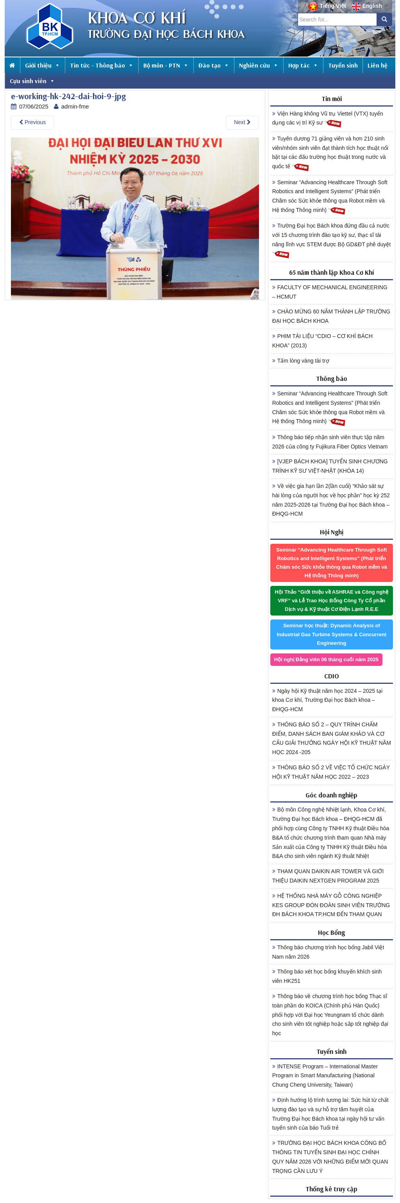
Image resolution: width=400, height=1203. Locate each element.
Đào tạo (213, 65)
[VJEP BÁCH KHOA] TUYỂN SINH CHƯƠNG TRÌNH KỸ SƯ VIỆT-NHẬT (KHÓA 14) (330, 466)
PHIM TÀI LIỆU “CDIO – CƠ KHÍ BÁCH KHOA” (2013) (322, 341)
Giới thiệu (42, 65)
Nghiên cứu (259, 65)
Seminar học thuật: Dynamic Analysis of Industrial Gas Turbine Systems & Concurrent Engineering (331, 634)
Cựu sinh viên (32, 81)
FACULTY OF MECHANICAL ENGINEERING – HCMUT (330, 292)
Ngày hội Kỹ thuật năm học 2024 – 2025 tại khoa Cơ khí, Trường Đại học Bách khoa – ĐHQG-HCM (327, 700)
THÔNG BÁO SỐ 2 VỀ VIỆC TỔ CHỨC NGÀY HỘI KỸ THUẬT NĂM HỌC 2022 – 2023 (331, 772)
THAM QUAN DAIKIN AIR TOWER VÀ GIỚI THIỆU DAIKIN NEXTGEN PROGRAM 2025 (328, 876)
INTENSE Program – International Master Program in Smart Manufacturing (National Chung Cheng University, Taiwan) (325, 1075)
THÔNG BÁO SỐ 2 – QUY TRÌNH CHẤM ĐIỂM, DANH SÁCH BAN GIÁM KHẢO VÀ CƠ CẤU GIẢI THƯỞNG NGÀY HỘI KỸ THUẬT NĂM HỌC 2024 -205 (331, 738)
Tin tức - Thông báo (102, 65)
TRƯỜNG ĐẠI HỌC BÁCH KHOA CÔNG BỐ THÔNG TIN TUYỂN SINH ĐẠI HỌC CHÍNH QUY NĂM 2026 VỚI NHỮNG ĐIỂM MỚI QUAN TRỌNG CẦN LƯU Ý (330, 1157)
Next (242, 122)
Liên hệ (378, 65)
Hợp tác (303, 65)
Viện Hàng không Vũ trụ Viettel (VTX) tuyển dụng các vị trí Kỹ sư (327, 119)
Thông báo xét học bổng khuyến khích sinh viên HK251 (327, 976)
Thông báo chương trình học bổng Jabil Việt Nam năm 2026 (328, 952)
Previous (32, 122)
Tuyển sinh (343, 65)
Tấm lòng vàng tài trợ (300, 361)
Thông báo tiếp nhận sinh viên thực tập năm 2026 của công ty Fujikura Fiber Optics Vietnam (330, 442)
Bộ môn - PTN (166, 65)
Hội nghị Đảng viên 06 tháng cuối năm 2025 (326, 659)
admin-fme (75, 106)
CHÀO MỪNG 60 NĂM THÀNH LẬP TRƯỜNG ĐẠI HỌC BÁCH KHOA (331, 316)
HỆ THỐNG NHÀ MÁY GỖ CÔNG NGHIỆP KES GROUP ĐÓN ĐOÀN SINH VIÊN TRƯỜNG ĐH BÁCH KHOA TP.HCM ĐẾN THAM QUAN (331, 905)
